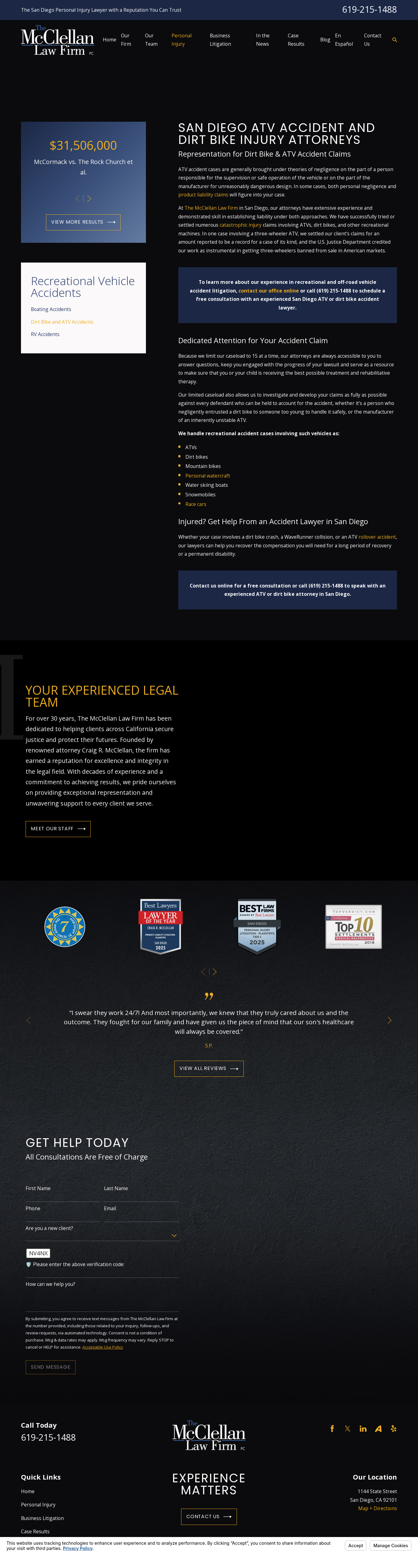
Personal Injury (38, 1504)
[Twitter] (347, 1428)
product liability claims (203, 194)
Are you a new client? (43, 1228)
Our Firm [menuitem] (126, 39)
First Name (31, 1188)
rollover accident (377, 536)
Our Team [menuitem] (151, 39)
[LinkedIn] (363, 1428)
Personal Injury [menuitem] (182, 39)
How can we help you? (44, 1284)
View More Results (83, 222)
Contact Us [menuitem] (372, 39)
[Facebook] (332, 1428)
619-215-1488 (369, 9)
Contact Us (209, 1517)
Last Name (109, 1188)
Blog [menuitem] (325, 39)
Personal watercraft (207, 475)
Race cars (195, 504)
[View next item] (89, 198)
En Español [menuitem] (344, 39)
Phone (26, 1208)
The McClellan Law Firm (211, 207)
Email (103, 1208)
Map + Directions (377, 1508)
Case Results (35, 1531)
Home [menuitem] (109, 39)
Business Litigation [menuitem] (220, 39)
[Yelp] (393, 1428)
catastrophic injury (241, 224)
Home (28, 1491)
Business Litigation (42, 1518)
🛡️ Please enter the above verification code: (68, 1264)
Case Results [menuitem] (296, 39)
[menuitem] (83, 309)
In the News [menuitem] (263, 39)
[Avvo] (378, 1428)
